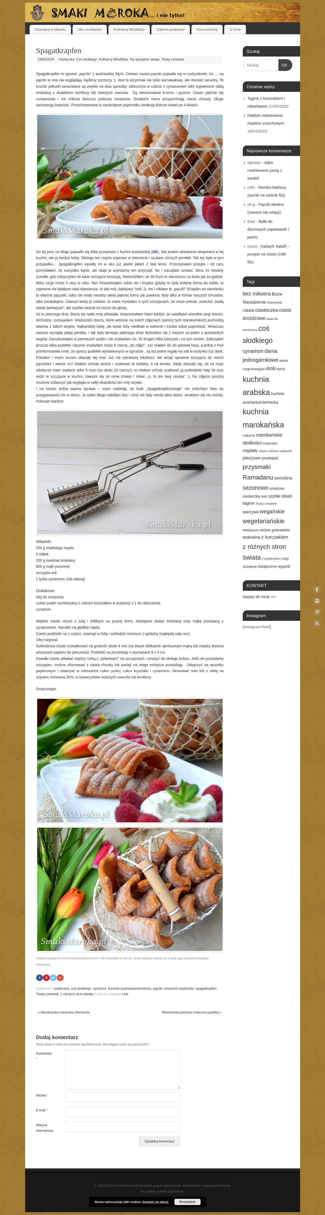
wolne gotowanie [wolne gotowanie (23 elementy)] (275, 530)
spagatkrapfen (206, 989)
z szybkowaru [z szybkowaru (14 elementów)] (271, 558)
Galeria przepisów (170, 29)
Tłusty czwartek (172, 59)
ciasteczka (61, 989)
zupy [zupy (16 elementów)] (285, 558)
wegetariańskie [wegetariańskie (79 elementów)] (264, 521)
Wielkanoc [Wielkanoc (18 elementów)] (251, 530)
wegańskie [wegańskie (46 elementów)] (272, 511)
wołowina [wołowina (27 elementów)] (251, 537)
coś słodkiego (81, 989)
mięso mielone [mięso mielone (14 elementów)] (269, 451)
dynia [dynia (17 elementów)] (281, 369)
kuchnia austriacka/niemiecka (129, 989)
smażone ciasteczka (179, 989)
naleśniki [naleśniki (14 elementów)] (286, 451)
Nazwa (42, 1095)
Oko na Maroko (90, 29)
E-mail (42, 1110)
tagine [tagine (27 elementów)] (249, 503)
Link (125, 994)
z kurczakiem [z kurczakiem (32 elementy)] (274, 537)
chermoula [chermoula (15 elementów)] (274, 302)
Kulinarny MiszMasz (129, 29)
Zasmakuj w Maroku (50, 29)
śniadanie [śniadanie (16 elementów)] (250, 567)
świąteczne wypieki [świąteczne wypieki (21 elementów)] (274, 566)
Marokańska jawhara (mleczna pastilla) (192, 1013)
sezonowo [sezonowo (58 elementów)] (255, 487)
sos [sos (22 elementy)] (264, 496)
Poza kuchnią (206, 29)
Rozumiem (187, 1202)
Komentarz (43, 1056)
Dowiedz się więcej (155, 1201)
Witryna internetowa (43, 1128)
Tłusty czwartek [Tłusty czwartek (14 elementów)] (266, 503)
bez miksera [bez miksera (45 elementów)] (257, 294)
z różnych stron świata (76, 994)
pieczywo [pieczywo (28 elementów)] (252, 457)
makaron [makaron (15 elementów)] (249, 435)
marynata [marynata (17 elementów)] (270, 443)
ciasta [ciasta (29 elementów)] (248, 310)
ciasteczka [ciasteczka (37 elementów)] (266, 310)
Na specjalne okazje (145, 59)
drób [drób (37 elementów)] (271, 368)
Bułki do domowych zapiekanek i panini (268, 229)
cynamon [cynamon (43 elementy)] (253, 351)
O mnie (235, 29)
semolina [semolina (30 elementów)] (283, 478)
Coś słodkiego (86, 59)
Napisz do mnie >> (259, 596)
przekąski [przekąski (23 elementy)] (270, 458)
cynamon (99, 989)
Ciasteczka (66, 59)
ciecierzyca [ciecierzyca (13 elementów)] (250, 329)
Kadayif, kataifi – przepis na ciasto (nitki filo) (268, 254)
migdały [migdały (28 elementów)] (250, 450)
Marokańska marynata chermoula (64, 1013)
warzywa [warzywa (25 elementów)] (251, 512)
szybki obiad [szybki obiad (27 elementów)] (280, 496)
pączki (157, 989)
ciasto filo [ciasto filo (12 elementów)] (272, 318)
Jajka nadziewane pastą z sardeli (264, 170)
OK (283, 64)
